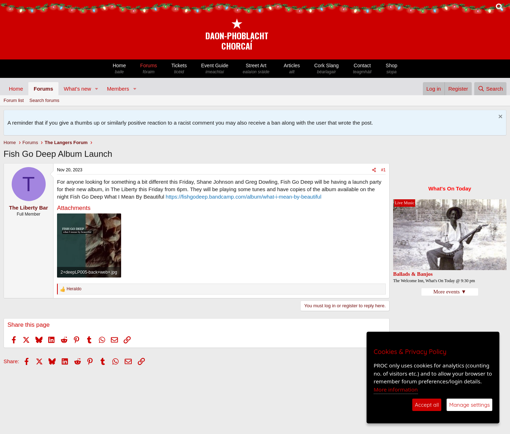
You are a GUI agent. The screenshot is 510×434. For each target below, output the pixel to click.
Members (118, 89)
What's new (77, 89)
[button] (97, 88)
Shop (391, 69)
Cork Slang (326, 69)
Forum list (14, 100)
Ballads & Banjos (413, 274)
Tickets (179, 69)
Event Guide (215, 69)
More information (396, 389)
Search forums (44, 100)
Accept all (427, 404)
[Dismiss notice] (500, 117)
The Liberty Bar (28, 208)
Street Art (256, 69)
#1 (383, 169)
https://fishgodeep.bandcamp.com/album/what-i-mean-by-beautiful (243, 197)
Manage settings (469, 404)
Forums (149, 69)
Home (119, 69)
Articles (292, 69)
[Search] (490, 88)
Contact (362, 69)
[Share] (374, 170)
